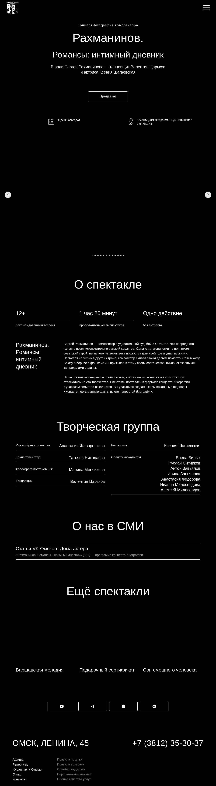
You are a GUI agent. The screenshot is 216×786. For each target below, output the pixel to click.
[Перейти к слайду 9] (115, 255)
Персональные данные (74, 774)
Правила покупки (69, 759)
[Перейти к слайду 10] (118, 255)
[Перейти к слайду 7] (109, 255)
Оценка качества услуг (74, 779)
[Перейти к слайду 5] (103, 255)
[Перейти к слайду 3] (98, 255)
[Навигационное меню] (206, 8)
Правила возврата (70, 764)
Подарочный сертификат (107, 669)
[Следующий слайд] (208, 195)
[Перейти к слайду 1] (92, 255)
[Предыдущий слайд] (8, 195)
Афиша (18, 759)
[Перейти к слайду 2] (95, 255)
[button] (108, 96)
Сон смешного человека (170, 669)
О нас (17, 774)
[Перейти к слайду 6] (106, 255)
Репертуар (20, 764)
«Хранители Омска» (27, 769)
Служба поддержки (71, 769)
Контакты (19, 779)
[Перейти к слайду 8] (112, 255)
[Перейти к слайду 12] (123, 255)
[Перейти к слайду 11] (121, 255)
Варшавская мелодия (39, 669)
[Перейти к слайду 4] (100, 255)
